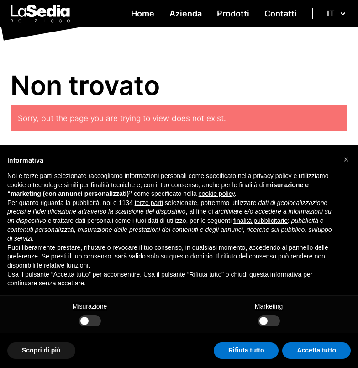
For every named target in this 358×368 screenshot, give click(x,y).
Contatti (280, 13)
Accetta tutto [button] (316, 350)
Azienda (185, 13)
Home (142, 13)
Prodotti (233, 13)
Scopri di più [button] (41, 350)
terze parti (149, 202)
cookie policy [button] (217, 193)
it (337, 13)
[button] (346, 159)
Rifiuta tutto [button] (246, 350)
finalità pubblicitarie (260, 220)
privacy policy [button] (272, 175)
